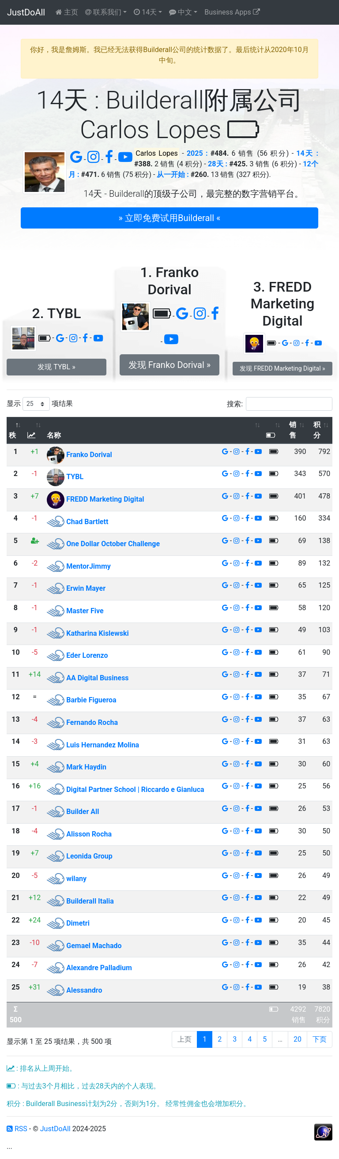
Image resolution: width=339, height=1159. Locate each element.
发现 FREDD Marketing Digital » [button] (282, 368)
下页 (320, 1039)
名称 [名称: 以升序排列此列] (54, 435)
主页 (67, 12)
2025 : (197, 153)
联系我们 (103, 12)
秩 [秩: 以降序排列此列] (12, 435)
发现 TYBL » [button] (56, 367)
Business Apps (232, 12)
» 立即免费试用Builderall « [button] (170, 218)
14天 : (307, 153)
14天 (145, 12)
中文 (180, 12)
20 (297, 1039)
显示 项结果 (40, 404)
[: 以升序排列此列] (35, 430)
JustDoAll (26, 12)
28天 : (217, 164)
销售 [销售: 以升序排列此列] (292, 429)
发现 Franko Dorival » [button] (169, 365)
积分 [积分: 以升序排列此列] (316, 429)
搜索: (279, 404)
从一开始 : (172, 174)
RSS (17, 1129)
